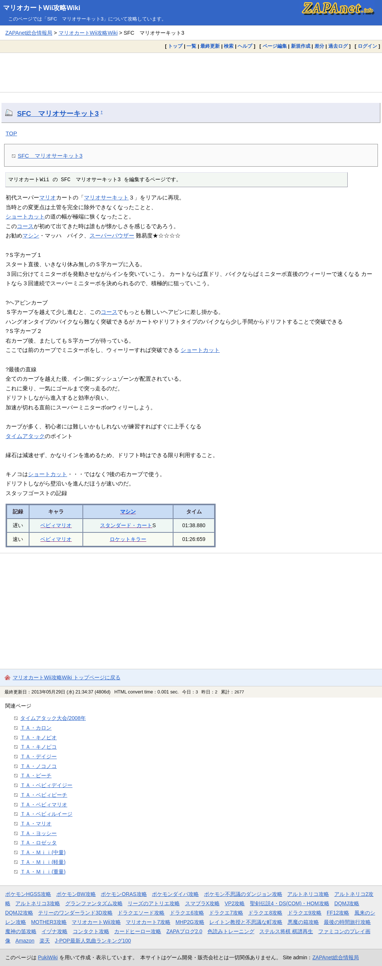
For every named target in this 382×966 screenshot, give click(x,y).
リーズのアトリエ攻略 (154, 903)
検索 (229, 46)
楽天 (45, 941)
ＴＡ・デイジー (38, 756)
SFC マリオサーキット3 (58, 113)
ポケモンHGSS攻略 (28, 894)
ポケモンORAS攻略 (124, 894)
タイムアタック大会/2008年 (53, 718)
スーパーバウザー (112, 235)
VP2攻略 (235, 903)
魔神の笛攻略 (21, 931)
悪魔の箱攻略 (303, 922)
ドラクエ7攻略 (226, 913)
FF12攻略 (338, 913)
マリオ (47, 197)
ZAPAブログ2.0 (184, 931)
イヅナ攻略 (54, 931)
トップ (175, 46)
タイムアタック (25, 436)
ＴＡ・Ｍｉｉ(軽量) (43, 862)
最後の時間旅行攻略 (347, 922)
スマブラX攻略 (202, 903)
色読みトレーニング (230, 931)
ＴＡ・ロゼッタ (38, 843)
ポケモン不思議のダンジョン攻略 (243, 894)
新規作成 (300, 46)
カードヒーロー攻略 (137, 931)
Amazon (24, 941)
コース (25, 226)
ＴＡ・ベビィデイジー (46, 785)
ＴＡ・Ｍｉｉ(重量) (43, 872)
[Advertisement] (191, 72)
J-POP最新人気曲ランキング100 (93, 941)
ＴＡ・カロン (35, 728)
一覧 (191, 46)
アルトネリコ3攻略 (37, 903)
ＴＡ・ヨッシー (38, 833)
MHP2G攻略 (189, 922)
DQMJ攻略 (346, 903)
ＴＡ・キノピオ (38, 737)
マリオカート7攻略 (148, 922)
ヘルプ (245, 46)
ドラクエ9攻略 (305, 913)
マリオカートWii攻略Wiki (42, 8)
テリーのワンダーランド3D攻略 (75, 913)
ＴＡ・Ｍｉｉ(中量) (43, 852)
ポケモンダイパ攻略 (175, 894)
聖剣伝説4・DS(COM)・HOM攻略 (289, 903)
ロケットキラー (128, 539)
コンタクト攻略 (91, 931)
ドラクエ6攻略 (187, 913)
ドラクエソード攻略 (141, 913)
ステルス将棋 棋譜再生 (286, 931)
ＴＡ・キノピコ (38, 747)
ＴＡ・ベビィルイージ (46, 814)
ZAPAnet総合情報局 (28, 33)
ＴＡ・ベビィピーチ (43, 795)
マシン (30, 235)
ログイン (367, 46)
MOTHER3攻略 (49, 922)
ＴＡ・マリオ (35, 824)
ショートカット (25, 216)
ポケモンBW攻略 (76, 894)
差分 (319, 46)
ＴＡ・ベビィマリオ (43, 805)
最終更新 (210, 46)
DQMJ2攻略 (19, 913)
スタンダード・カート (126, 525)
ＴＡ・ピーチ (35, 775)
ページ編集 (275, 46)
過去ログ (338, 46)
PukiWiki (48, 957)
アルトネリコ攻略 (308, 894)
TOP (11, 133)
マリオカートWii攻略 (96, 922)
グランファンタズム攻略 (94, 903)
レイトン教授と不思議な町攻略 (245, 922)
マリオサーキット (106, 197)
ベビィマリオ (56, 525)
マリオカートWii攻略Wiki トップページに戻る (66, 677)
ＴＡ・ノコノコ (38, 766)
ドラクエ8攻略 (265, 913)
